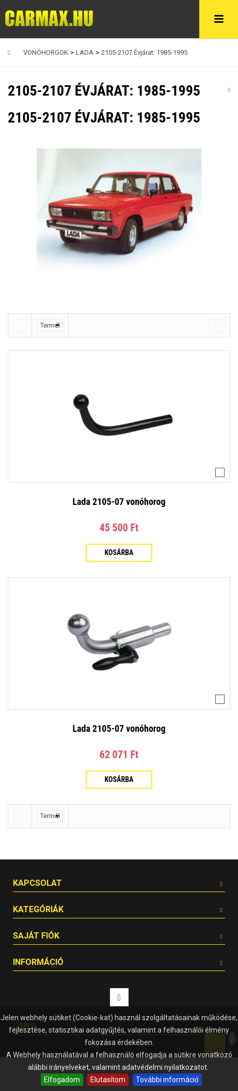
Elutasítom (107, 1079)
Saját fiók (36, 936)
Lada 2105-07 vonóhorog (118, 501)
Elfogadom (62, 1079)
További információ (167, 1079)
